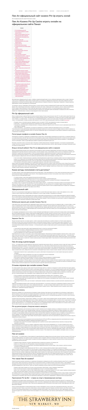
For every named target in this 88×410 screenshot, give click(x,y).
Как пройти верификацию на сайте (22, 78)
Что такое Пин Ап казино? (20, 54)
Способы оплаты (18, 49)
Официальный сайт (19, 39)
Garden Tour (43, 11)
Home (21, 11)
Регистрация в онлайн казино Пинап (23, 93)
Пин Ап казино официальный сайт (22, 61)
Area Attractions (31, 11)
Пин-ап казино (18, 53)
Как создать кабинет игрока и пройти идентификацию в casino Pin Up (22, 81)
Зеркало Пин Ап (18, 43)
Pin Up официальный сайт (20, 30)
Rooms (52, 11)
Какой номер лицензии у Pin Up (21, 89)
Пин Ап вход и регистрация (21, 45)
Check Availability (62, 11)
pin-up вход (67, 120)
